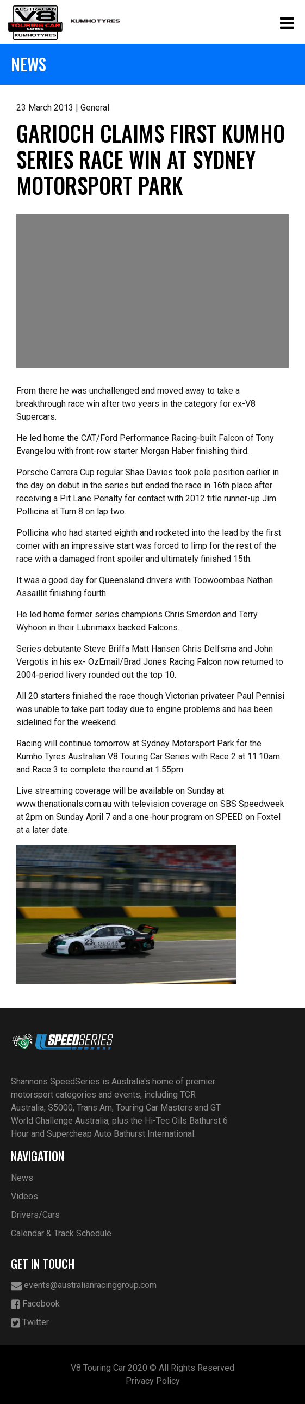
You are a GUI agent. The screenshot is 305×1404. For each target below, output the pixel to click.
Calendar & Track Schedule (61, 1233)
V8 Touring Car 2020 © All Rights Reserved (152, 1368)
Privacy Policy (153, 1381)
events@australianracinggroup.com (84, 1285)
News (22, 1178)
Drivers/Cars (35, 1215)
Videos (24, 1196)
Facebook (35, 1304)
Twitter (30, 1322)
